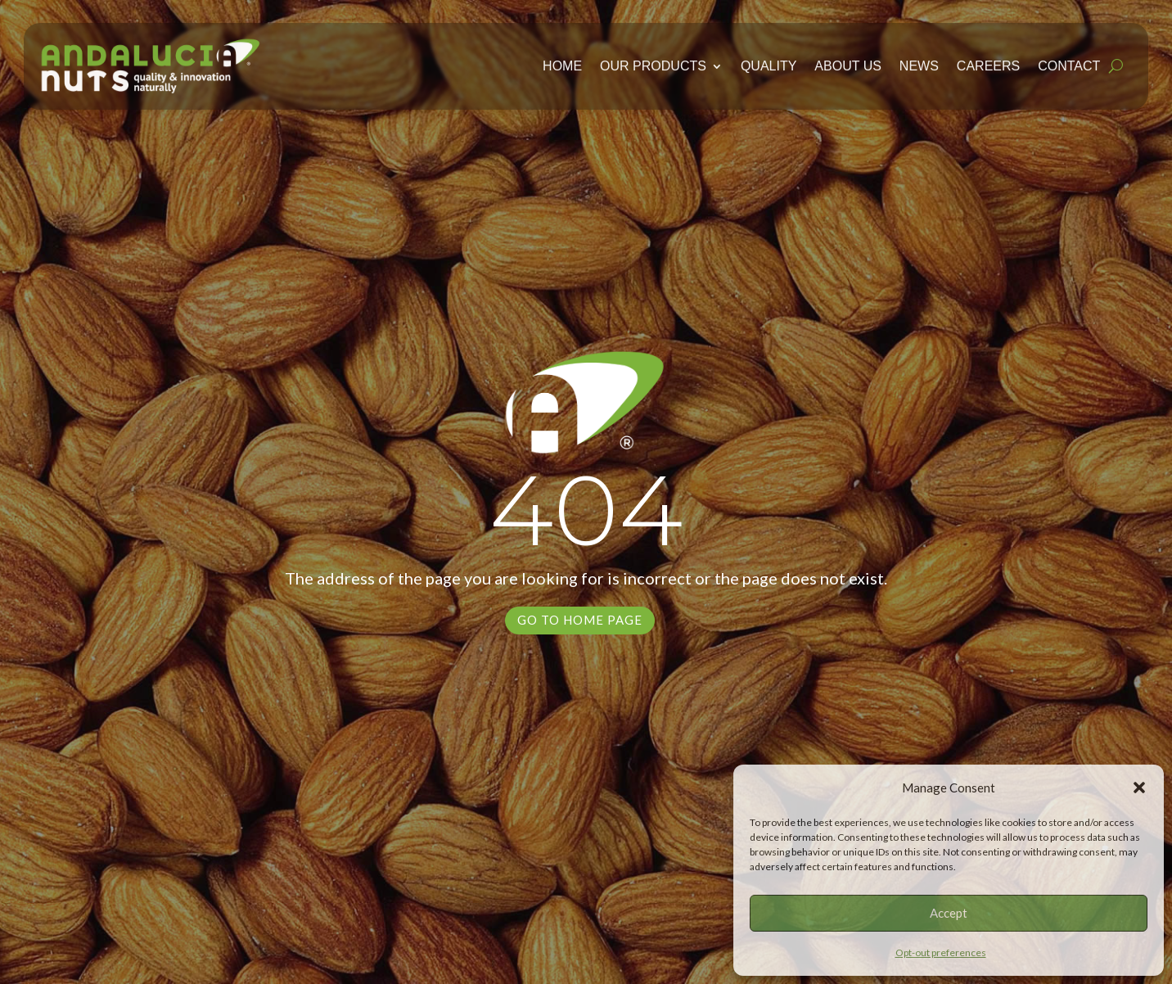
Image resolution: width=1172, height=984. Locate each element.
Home (562, 63)
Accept (948, 912)
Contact (1069, 63)
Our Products (653, 63)
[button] (1139, 787)
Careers (988, 63)
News (919, 63)
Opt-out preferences (940, 952)
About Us (847, 63)
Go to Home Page (579, 619)
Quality (768, 63)
